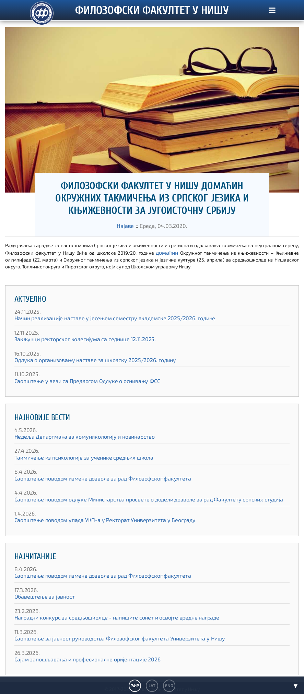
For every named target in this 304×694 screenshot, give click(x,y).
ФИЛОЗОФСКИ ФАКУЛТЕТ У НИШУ (152, 18)
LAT (152, 685)
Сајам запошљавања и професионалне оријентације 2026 (78, 658)
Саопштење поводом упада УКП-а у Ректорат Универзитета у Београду (92, 518)
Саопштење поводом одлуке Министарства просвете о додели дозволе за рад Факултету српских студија (131, 497)
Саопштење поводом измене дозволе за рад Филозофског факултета (91, 477)
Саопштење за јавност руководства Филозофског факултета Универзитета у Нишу (105, 637)
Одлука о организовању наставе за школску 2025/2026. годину (83, 358)
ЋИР (135, 685)
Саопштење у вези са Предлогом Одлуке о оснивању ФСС (77, 379)
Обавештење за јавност (40, 595)
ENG (169, 685)
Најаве (129, 225)
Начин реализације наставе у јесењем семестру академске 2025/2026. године (101, 317)
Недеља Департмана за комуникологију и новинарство (75, 435)
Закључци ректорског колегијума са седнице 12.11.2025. (75, 337)
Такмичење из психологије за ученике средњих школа (74, 456)
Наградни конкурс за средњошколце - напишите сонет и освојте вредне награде (103, 616)
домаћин (167, 251)
